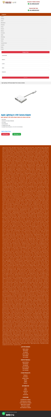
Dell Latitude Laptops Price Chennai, (17, 157)
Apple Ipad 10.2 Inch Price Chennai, (10, 234)
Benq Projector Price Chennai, (24, 239)
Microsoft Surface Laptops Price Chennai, (16, 235)
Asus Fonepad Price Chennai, (43, 242)
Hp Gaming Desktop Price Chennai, (34, 291)
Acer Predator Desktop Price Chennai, (29, 248)
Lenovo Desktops (25, 367)
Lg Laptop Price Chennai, (18, 338)
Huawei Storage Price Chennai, (7, 340)
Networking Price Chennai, (22, 299)
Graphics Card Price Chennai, (6, 147)
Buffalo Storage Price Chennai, (11, 317)
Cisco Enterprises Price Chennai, (27, 195)
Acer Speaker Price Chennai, (27, 204)
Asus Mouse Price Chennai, (35, 243)
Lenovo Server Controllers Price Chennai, (27, 203)
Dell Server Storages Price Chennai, (40, 152)
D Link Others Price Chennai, (9, 227)
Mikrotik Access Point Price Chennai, (15, 329)
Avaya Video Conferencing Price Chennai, (21, 322)
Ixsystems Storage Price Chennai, (38, 316)
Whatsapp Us (17, 134)
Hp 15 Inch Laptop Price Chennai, (10, 259)
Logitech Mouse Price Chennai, (18, 283)
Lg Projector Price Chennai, (19, 251)
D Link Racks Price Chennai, (9, 230)
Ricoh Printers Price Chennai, (28, 290)
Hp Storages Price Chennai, (13, 156)
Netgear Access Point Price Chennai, (18, 290)
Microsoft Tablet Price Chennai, (37, 233)
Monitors (25, 383)
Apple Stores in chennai (25, 404)
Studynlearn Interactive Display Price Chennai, (9, 331)
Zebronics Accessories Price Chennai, (27, 207)
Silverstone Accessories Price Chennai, (10, 287)
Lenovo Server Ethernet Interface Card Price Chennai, (13, 203)
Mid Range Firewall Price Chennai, (20, 264)
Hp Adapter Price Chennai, (40, 164)
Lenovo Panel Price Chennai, (44, 217)
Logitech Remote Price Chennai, (37, 283)
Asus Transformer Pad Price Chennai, (37, 183)
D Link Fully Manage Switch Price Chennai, (29, 194)
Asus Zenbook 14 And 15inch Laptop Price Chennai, (31, 240)
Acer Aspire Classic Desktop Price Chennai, (32, 294)
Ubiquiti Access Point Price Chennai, (43, 325)
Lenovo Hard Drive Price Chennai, (16, 231)
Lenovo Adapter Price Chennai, (20, 168)
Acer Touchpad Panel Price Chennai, (37, 204)
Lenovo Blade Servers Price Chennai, (40, 248)
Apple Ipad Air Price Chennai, (40, 268)
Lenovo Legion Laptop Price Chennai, (39, 274)
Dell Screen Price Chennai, (43, 179)
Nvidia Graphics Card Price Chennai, (17, 147)
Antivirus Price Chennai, (10, 301)
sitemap (16, 412)
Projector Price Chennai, (22, 270)
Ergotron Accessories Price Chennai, (34, 272)
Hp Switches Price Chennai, (39, 155)
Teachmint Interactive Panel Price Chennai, (33, 342)
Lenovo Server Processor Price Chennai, (25, 208)
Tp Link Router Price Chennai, (44, 305)
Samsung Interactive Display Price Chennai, (39, 300)
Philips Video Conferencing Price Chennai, (31, 320)
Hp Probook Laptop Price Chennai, (33, 170)
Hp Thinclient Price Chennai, (36, 247)
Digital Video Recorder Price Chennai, (39, 307)
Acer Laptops (25, 357)
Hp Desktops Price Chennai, (20, 173)
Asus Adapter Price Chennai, (15, 239)
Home (25, 388)
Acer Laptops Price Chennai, (18, 172)
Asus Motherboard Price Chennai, (44, 243)
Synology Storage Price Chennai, (12, 269)
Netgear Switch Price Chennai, (31, 308)
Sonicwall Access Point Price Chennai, (7, 344)
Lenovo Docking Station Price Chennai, (19, 218)
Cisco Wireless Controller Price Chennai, (11, 220)
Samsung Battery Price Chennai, (30, 168)
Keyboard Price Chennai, (8, 207)
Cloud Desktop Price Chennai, (31, 270)
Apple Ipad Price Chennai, (30, 178)
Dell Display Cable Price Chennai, (10, 233)
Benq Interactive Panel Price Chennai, (17, 321)
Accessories (25, 394)
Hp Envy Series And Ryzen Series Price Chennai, (20, 273)
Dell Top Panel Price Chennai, (32, 269)
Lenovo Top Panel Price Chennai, (35, 217)
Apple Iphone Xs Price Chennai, (21, 268)
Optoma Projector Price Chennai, (41, 304)
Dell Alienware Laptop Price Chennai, (28, 157)
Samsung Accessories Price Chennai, (32, 165)
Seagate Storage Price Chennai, (19, 316)
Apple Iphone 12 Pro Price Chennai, (44, 282)
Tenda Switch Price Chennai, (44, 343)
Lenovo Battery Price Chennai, (11, 168)
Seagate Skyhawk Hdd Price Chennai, (25, 209)
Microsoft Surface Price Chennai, (28, 188)
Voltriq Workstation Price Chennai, (7, 333)
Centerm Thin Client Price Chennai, (32, 327)
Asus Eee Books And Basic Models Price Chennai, (9, 186)
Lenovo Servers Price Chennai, (36, 172)
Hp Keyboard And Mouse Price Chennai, (17, 194)
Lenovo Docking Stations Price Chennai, (34, 288)
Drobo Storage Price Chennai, (29, 317)
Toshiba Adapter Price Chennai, (40, 169)
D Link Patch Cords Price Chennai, (37, 229)
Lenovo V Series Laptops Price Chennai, (13, 226)
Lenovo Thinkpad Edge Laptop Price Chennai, (32, 238)
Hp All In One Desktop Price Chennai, (15, 222)
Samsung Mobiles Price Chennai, (44, 240)
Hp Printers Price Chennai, (39, 181)
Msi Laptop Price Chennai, (37, 259)
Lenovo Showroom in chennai (25, 403)
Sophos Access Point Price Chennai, (25, 339)
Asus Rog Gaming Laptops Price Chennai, (8, 187)
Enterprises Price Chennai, (27, 251)
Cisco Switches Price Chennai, (18, 256)
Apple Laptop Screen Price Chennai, (31, 220)
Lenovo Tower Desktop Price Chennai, (32, 156)
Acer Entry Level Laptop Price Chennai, (14, 196)
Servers (2, 20)
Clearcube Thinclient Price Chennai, (21, 327)
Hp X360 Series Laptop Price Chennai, (7, 172)
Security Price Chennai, (39, 303)
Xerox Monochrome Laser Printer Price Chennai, (24, 255)
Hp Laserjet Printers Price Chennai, (23, 182)
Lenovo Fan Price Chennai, (30, 218)
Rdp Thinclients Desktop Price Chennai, (11, 214)
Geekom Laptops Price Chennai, (25, 343)
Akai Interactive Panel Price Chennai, (33, 331)
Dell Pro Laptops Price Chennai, (29, 312)
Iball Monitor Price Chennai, (29, 334)
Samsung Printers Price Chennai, (19, 187)
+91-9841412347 (34, 4)
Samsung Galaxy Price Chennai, (41, 191)
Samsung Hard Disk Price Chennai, (7, 307)
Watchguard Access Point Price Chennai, (18, 340)
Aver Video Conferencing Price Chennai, (33, 322)
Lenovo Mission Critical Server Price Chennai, (17, 221)
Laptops (2, 16)
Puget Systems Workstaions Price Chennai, (40, 335)
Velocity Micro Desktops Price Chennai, (8, 338)
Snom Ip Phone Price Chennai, (17, 300)
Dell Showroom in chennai (25, 401)
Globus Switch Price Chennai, (44, 342)
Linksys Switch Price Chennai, (35, 339)
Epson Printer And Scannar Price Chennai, (8, 266)
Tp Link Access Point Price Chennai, (7, 290)
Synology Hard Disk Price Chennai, (17, 305)
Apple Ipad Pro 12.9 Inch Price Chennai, (40, 178)
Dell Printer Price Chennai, (6, 292)
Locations (2, 45)
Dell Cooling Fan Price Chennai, (29, 155)
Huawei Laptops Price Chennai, (15, 339)
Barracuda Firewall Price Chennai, (27, 314)
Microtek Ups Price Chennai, (14, 270)
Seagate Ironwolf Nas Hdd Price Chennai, (37, 213)
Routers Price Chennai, (36, 305)
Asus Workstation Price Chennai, (29, 335)
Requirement (4, 71)
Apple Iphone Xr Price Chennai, (30, 268)
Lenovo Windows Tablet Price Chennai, (8, 191)
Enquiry (2, 47)
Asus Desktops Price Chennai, (23, 181)
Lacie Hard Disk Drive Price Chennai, (28, 256)
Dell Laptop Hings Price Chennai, (23, 179)
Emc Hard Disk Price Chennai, (9, 279)
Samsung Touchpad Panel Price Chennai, (8, 201)
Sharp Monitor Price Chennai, (37, 334)
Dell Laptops (25, 350)
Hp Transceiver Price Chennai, (22, 156)
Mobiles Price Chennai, (32, 239)
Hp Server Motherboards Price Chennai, (21, 277)
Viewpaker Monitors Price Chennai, (10, 178)
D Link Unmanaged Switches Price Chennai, (36, 226)
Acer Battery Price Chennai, (32, 166)
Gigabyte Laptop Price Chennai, (27, 338)
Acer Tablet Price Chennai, (22, 295)
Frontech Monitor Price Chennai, (44, 331)
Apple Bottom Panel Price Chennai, (23, 216)
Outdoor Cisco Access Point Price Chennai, (39, 195)
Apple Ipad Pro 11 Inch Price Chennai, (18, 225)
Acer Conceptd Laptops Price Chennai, (29, 292)
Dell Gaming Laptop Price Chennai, (24, 282)
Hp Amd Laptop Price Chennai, (39, 227)
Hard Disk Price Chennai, (33, 190)
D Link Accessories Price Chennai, (24, 226)
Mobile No (3, 59)
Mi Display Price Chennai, (17, 281)
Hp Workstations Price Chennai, (24, 174)
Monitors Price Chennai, (12, 148)
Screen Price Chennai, (35, 255)
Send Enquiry (6, 134)
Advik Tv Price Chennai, (43, 261)
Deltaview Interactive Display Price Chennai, (29, 330)
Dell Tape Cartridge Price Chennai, (7, 273)
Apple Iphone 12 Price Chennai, (9, 274)
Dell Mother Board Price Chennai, (14, 181)
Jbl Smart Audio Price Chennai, (35, 209)
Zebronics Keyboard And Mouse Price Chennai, (12, 208)
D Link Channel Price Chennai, (16, 278)
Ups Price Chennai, (36, 148)
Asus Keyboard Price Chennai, (26, 243)
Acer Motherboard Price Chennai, (18, 204)
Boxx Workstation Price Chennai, (10, 335)
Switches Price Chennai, (17, 301)
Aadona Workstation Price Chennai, (7, 334)
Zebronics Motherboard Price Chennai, (29, 199)
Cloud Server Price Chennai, (38, 266)
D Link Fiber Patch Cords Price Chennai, (30, 230)
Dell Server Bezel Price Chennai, (29, 152)
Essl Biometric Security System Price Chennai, (17, 312)
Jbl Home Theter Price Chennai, (44, 209)
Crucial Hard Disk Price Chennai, (14, 308)
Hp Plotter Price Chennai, (36, 222)
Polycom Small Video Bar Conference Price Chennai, (37, 296)
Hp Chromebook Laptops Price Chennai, (15, 229)
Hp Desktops (25, 365)
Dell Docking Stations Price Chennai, (23, 288)
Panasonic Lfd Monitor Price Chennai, (14, 213)
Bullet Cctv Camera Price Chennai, (21, 304)
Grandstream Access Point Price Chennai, (38, 329)
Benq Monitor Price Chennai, (30, 246)
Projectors (25, 375)
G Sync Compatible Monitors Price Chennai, (37, 208)
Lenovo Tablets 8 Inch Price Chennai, (40, 187)
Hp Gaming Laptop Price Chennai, (20, 259)
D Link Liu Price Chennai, (40, 230)
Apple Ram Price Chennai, (23, 308)
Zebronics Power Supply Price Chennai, (43, 190)
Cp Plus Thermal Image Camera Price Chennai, (42, 194)
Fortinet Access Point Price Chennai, (26, 329)
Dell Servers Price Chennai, (37, 160)
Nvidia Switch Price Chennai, (9, 313)
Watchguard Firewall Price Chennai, (35, 265)
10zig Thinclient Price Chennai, (43, 327)
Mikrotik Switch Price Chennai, (28, 313)
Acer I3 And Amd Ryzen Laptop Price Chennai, (26, 196)
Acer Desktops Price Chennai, (27, 172)
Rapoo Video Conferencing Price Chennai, (30, 321)
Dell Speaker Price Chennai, (37, 203)
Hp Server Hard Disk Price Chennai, (33, 205)
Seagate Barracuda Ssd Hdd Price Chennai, (13, 209)
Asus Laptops (25, 355)
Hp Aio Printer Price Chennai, (44, 265)
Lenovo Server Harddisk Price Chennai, (10, 205)
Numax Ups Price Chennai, (16, 343)
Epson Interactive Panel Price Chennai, (20, 342)
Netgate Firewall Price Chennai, (35, 343)
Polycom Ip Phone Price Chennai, (7, 343)
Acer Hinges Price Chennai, (29, 201)
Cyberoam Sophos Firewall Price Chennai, (13, 265)
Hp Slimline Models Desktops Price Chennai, (30, 173)
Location (3, 63)
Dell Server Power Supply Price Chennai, (15, 153)
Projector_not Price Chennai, (11, 199)
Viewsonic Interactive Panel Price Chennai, (8, 322)
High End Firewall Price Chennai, (10, 264)
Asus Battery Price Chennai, (6, 239)
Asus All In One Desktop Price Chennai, (15, 243)
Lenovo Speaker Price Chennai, (28, 221)
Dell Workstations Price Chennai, (20, 161)
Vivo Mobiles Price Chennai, (40, 239)
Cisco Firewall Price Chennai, (40, 264)
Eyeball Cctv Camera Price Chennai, (31, 304)
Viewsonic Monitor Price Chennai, (15, 257)
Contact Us (25, 391)
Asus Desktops (25, 368)
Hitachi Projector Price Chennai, (12, 255)
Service (25, 393)
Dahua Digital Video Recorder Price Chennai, (35, 309)
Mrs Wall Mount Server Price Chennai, (29, 260)
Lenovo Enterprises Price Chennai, (7, 252)
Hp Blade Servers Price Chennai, (32, 277)
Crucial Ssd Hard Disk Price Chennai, (12, 299)
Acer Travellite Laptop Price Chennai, (19, 303)
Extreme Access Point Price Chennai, (7, 326)
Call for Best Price (6, 131)
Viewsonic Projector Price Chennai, (38, 257)
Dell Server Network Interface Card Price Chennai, (40, 153)
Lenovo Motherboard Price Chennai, (22, 214)
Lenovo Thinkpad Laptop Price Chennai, (17, 183)
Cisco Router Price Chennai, (22, 220)
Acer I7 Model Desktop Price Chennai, (17, 248)
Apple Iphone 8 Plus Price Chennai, (10, 253)
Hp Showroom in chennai (25, 399)
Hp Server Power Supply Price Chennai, (37, 279)
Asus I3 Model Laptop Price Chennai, (22, 186)
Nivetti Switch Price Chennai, (9, 342)
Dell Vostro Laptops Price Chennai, (10, 151)
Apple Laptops (25, 349)
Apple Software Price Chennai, (23, 200)
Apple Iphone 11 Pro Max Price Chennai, (13, 247)
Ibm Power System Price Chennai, (16, 286)
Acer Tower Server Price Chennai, (7, 195)
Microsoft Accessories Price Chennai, (28, 235)
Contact (2, 49)
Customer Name (4, 55)
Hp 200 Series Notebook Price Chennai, (22, 170)
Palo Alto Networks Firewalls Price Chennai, (39, 313)
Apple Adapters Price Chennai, (40, 166)
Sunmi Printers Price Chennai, (34, 301)
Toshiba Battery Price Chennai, (30, 169)
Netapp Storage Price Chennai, (28, 316)
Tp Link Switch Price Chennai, (26, 301)
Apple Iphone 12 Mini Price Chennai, (20, 274)
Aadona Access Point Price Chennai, (43, 320)
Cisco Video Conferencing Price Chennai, (19, 325)
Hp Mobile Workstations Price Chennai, (39, 234)
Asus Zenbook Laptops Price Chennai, (43, 186)
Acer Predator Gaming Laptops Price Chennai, (16, 292)
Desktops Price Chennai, (14, 177)
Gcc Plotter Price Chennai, (36, 333)
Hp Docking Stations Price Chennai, (12, 288)
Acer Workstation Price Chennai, (37, 286)
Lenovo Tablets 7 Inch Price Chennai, (29, 187)
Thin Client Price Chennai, (38, 326)
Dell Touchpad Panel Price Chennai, (34, 179)
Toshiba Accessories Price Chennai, (21, 169)
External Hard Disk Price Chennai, (44, 301)
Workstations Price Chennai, (14, 272)
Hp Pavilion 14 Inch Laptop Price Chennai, (30, 225)
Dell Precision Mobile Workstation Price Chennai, (32, 161)
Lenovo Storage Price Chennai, (38, 252)
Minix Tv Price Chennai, (13, 238)
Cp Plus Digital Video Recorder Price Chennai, (21, 309)
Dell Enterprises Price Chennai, (44, 251)
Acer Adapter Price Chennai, (23, 166)
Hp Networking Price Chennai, (37, 201)
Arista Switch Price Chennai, (9, 318)
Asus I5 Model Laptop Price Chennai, (32, 186)
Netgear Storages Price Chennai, (39, 253)
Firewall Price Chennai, (29, 261)
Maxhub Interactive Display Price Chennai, (15, 330)
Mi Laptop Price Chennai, (9, 281)
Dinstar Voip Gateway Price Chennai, (7, 300)
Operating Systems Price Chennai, (28, 300)
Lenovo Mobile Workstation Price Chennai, (28, 281)
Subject (3, 67)
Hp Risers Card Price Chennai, (17, 207)
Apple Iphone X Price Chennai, (20, 253)
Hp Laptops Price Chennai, (20, 148)
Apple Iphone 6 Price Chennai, (44, 222)
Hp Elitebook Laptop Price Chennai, (44, 170)
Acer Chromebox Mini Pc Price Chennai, (11, 295)
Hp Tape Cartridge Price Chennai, (44, 272)
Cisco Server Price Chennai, (9, 256)
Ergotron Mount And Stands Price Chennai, (26, 257)
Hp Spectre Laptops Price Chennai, (29, 227)
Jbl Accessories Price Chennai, (17, 244)
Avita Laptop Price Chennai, (6, 286)
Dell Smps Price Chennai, (28, 233)
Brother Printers (25, 378)
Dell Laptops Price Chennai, (29, 148)
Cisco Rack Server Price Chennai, (39, 260)
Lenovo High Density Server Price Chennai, (16, 190)
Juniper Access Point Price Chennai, (18, 326)
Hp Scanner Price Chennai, (45, 174)
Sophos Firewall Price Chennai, (44, 339)
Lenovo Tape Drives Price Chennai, (18, 252)
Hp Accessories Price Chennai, (31, 164)
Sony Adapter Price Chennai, (11, 169)
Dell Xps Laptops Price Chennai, (7, 157)
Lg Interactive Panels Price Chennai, (12, 216)
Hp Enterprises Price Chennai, (35, 251)
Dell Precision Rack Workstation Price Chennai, (42, 244)
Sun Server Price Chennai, (18, 279)
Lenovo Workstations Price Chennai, (20, 159)
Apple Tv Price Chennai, (8, 225)
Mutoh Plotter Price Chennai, (44, 333)
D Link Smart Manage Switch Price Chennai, (25, 247)
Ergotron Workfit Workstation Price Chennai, (40, 256)
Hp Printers (25, 376)
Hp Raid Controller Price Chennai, (38, 207)
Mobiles (25, 380)
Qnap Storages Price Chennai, (29, 253)
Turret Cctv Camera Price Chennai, (41, 308)
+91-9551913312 (34, 10)
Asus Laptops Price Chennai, (32, 182)
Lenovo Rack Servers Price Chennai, (10, 173)
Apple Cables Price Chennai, (32, 216)
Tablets (25, 381)
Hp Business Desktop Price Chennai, (26, 222)
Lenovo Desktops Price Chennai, (11, 170)
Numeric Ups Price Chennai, (20, 233)
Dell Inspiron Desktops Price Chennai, (42, 159)
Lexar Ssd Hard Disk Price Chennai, (26, 213)
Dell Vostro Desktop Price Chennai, (17, 160)
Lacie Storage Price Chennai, (40, 212)
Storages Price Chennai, (26, 190)
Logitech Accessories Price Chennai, (7, 283)
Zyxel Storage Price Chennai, (20, 317)
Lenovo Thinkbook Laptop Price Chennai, (39, 290)
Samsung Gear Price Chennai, (16, 242)
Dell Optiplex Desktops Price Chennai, (27, 160)
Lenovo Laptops (25, 354)
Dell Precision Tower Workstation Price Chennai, (28, 244)
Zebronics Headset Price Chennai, (41, 199)
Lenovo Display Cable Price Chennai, (7, 218)
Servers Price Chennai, (22, 177)
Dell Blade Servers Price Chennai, (7, 278)
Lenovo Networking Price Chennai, (21, 261)
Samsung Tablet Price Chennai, (7, 242)
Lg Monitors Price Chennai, (38, 235)
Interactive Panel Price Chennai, (7, 321)
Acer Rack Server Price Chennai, (29, 266)
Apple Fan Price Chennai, (40, 214)
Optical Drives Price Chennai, (19, 260)
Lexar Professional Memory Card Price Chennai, (18, 212)
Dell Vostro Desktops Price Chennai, (31, 159)
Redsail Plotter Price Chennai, (29, 340)
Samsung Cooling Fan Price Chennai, (33, 200)
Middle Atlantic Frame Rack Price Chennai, (16, 188)
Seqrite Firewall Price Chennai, (9, 316)
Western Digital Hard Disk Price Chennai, (8, 303)
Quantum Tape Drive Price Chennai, (7, 325)
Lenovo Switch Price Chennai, (29, 274)
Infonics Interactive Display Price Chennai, (42, 330)
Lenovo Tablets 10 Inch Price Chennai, (38, 188)
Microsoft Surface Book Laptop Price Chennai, (11, 282)
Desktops (2, 18)
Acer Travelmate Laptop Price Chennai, (33, 273)
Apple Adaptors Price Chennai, (43, 165)
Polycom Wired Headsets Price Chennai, (43, 295)
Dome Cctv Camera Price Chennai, (10, 304)
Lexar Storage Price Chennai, (41, 269)
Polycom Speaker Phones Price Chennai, (23, 296)
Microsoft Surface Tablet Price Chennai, (17, 192)
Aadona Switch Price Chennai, (38, 317)
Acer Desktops (25, 370)
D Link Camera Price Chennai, (40, 270)
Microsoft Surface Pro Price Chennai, (28, 192)
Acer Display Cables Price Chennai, (20, 201)
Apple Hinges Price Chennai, (25, 217)
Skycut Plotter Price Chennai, (38, 340)
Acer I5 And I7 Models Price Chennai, (39, 196)
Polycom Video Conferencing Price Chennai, (19, 246)
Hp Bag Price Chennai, (44, 247)
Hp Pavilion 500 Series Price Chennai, (42, 173)
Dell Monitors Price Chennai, (11, 159)
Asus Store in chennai (25, 406)
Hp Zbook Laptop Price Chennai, (44, 291)
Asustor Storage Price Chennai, (18, 313)
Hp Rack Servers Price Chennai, (14, 174)
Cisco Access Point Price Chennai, (17, 195)
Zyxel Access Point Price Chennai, (29, 326)
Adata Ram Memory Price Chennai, (27, 305)
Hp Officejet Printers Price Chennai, (12, 182)
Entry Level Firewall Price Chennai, (31, 264)
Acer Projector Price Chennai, (20, 199)
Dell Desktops (25, 363)
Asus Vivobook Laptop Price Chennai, (18, 240)
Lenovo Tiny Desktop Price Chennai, (43, 156)
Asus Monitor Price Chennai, (29, 234)
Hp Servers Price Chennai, (13, 164)
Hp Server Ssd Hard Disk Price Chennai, (22, 205)
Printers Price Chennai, (31, 181)
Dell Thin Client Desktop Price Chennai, (37, 318)
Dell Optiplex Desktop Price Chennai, (39, 157)
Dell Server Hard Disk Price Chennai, (43, 151)
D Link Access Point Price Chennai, (19, 227)
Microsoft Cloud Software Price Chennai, (30, 191)
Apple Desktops (25, 362)
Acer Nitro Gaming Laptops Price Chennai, (41, 292)
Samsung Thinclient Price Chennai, (10, 327)
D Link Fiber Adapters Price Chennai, (19, 230)
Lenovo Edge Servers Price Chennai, (31, 295)
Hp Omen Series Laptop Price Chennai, (21, 151)
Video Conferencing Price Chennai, (7, 246)
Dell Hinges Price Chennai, (14, 179)
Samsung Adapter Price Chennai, (22, 165)
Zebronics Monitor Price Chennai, (7, 204)
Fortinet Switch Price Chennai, (20, 320)
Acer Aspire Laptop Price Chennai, (10, 277)
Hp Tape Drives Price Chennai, (20, 234)
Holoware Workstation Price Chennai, (26, 286)
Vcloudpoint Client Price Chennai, (19, 191)
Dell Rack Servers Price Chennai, (10, 161)
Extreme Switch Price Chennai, (27, 318)
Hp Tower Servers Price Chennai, (21, 164)
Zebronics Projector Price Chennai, (31, 303)
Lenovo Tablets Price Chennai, (21, 178)
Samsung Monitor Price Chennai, (30, 177)
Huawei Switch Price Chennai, (18, 318)
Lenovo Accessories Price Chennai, (14, 166)
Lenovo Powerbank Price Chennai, (26, 231)
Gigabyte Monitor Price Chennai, (19, 335)
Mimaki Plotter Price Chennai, (17, 333)
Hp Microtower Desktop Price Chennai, (27, 278)
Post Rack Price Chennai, (45, 203)
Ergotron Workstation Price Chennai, (23, 272)
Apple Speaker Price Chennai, (16, 217)
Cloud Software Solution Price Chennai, (11, 268)
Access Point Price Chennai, (45, 288)
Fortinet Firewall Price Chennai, (39, 147)
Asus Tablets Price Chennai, (27, 183)
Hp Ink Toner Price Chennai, (14, 200)
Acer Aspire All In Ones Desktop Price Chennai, (19, 294)
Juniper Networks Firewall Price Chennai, (15, 314)
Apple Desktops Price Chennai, (9, 251)
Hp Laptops (25, 352)
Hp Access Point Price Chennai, (41, 225)
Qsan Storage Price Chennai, (11, 320)
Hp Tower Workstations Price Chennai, (34, 174)
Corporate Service (4, 43)
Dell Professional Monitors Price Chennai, (43, 277)
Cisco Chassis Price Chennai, (28, 283)
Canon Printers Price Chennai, (19, 266)
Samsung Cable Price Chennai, (44, 200)
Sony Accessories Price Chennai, (40, 168)
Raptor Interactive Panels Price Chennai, (27, 307)
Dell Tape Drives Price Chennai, (20, 155)
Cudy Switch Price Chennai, (17, 344)
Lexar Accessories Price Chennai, (30, 212)
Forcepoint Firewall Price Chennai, (37, 314)
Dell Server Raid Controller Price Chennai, (27, 153)
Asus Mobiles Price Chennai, (25, 242)
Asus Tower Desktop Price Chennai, (42, 182)
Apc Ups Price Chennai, (39, 177)
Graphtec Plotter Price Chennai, (26, 333)
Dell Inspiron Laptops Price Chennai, (22, 269)
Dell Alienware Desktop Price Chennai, (14, 291)
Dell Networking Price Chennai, (11, 261)
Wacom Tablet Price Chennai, (38, 281)
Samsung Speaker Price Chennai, (24, 265)
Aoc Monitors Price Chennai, (21, 238)
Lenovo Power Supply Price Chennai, (39, 221)
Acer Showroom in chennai (25, 407)
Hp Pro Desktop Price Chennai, (24, 291)
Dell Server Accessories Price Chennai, (32, 151)
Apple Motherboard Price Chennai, (42, 216)
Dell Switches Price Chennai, (36, 231)
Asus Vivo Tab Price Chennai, (34, 242)
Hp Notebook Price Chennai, (37, 278)
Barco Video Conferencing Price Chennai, (43, 321)
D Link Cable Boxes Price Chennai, (26, 229)
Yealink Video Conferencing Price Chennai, (32, 325)
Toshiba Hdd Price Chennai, (38, 312)
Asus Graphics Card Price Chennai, (7, 244)
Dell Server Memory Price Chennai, (19, 152)
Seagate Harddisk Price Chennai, (10, 260)
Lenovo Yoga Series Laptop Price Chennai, (40, 192)
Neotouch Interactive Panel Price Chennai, (38, 338)
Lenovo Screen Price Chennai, (41, 220)
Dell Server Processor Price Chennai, (7, 152)
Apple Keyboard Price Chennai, (31, 214)
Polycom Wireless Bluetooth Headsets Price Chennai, (9, 296)
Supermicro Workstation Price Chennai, (19, 334)
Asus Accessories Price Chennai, (44, 238)
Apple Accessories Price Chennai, (12, 165)
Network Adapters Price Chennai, (31, 299)
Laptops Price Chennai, (36, 261)
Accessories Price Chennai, (43, 161)
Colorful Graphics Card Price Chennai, (28, 147)
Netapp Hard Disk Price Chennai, (33, 282)
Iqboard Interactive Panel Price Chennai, (22, 331)
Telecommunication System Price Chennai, (42, 299)
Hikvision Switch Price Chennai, (17, 307)
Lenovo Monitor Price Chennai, (38, 246)
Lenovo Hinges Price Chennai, (38, 218)
